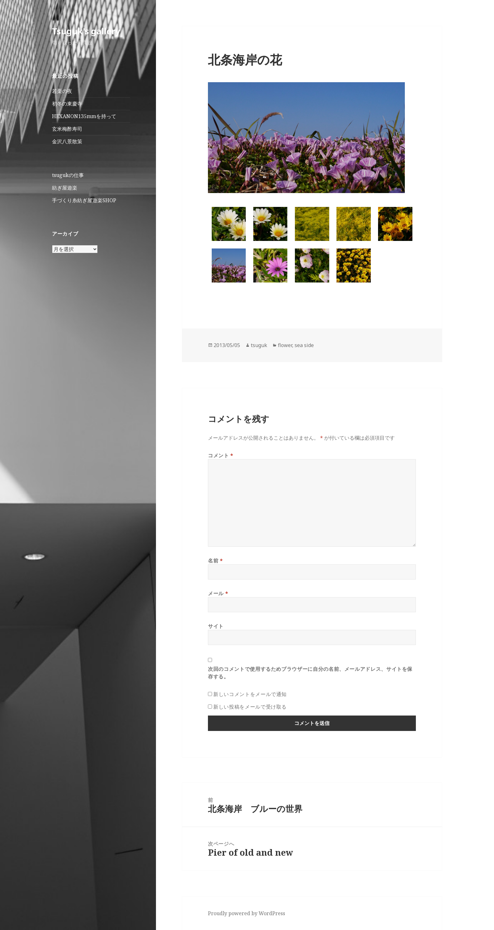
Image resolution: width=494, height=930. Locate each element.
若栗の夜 (62, 91)
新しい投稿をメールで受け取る (250, 706)
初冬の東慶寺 (67, 103)
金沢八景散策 (67, 141)
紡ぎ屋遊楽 (64, 187)
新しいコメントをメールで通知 (250, 694)
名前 (215, 560)
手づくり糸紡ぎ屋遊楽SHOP (84, 200)
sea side (304, 345)
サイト (216, 626)
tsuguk (259, 345)
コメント (220, 455)
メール (218, 593)
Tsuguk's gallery (86, 31)
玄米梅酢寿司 (67, 128)
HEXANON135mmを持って (84, 116)
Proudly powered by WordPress (246, 913)
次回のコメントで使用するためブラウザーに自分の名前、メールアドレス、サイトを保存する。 (310, 672)
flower (285, 345)
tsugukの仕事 (68, 175)
